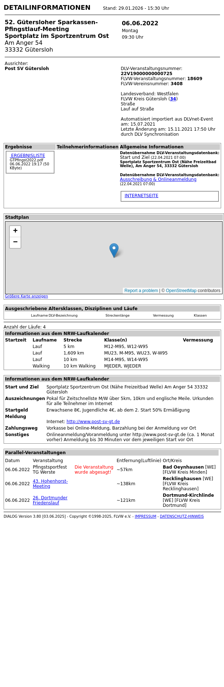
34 (173, 98)
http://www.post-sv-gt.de (93, 421)
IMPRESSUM (145, 516)
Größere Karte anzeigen (26, 296)
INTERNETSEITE (141, 195)
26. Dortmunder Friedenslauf (50, 500)
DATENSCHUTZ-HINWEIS (182, 516)
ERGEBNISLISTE (27, 155)
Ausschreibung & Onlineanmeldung (158, 179)
